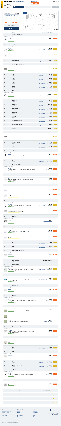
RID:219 (9, 230)
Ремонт (34, 416)
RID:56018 (10, 254)
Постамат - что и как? (5, 412)
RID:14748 (10, 383)
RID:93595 (10, 355)
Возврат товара (4, 415)
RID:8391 (9, 309)
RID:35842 (10, 330)
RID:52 (9, 194)
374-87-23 (55, 1)
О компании (35, 411)
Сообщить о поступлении (48, 221)
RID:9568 (9, 220)
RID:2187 (9, 94)
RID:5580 (9, 168)
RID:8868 (9, 38)
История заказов (20, 415)
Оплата (18, 412)
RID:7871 (9, 299)
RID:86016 (10, 204)
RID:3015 (9, 289)
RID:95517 (10, 373)
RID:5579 (9, 154)
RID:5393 (9, 268)
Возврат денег (4, 416)
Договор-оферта (35, 412)
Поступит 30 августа (42, 49)
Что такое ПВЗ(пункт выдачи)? (6, 411)
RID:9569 (9, 178)
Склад (34, 415)
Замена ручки (19, 416)
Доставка (18, 411)
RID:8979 (9, 48)
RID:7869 (9, 278)
